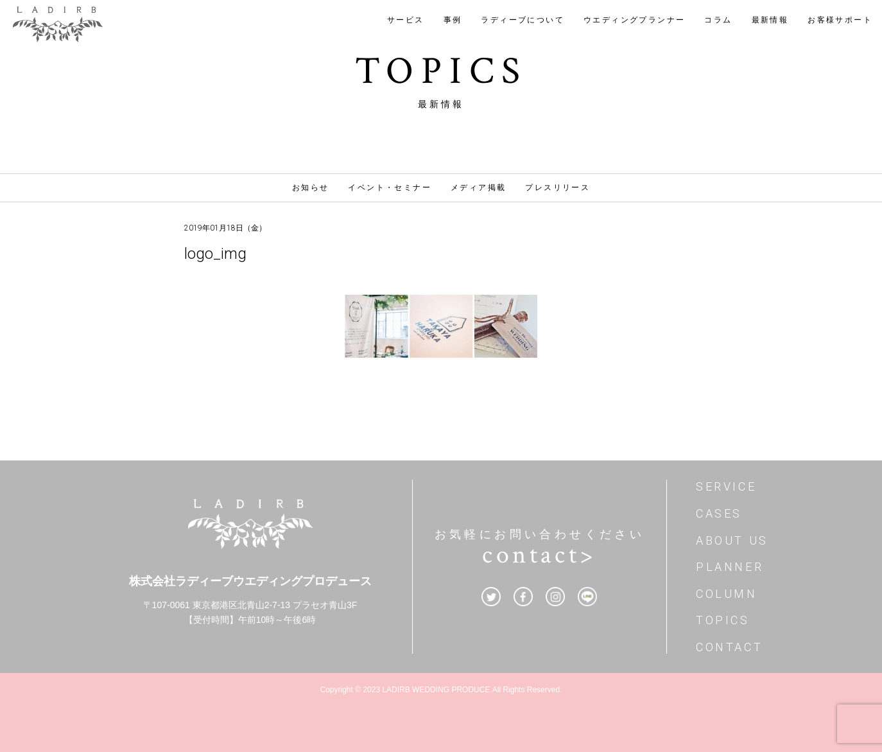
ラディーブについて (522, 19)
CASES (719, 513)
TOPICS (723, 620)
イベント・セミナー (389, 187)
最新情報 (770, 19)
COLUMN (726, 593)
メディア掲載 (478, 187)
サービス (405, 19)
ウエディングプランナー (634, 19)
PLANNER (729, 566)
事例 (453, 19)
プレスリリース (557, 187)
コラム (718, 19)
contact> (539, 555)
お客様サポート (840, 19)
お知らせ (310, 187)
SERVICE (726, 486)
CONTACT (729, 647)
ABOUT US (732, 540)
